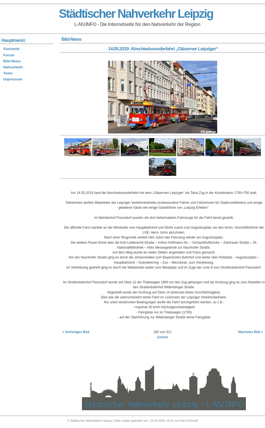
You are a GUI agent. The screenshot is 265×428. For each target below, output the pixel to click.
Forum (8, 55)
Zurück (162, 337)
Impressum (12, 79)
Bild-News (11, 61)
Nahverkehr (13, 67)
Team (7, 73)
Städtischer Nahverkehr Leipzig (136, 13)
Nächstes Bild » (250, 332)
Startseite (11, 49)
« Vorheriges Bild (75, 332)
